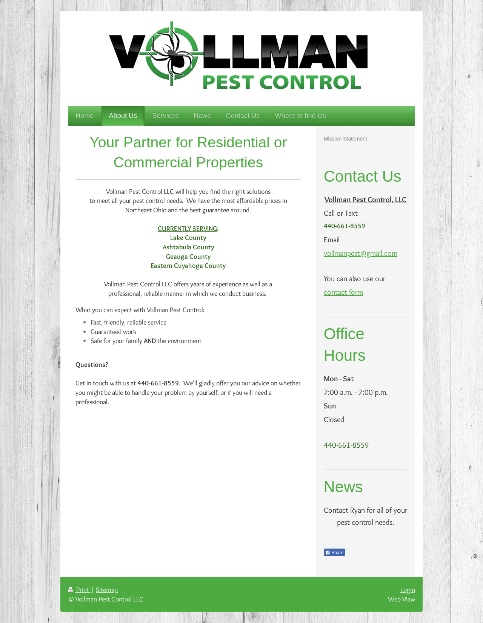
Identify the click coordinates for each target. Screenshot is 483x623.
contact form (343, 292)
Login (407, 589)
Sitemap (107, 589)
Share (334, 552)
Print (79, 589)
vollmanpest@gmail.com (360, 253)
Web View (401, 599)
